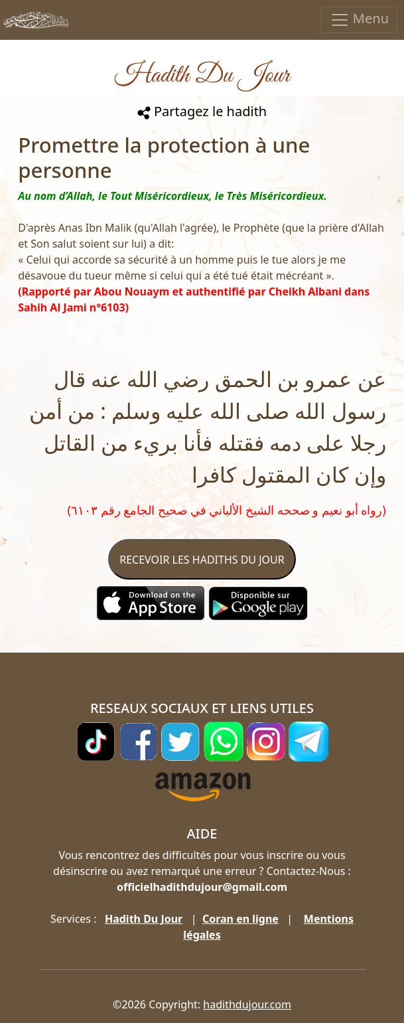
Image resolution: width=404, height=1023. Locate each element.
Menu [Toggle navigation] (359, 19)
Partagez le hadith (202, 111)
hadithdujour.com (247, 1004)
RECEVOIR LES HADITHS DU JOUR (201, 559)
